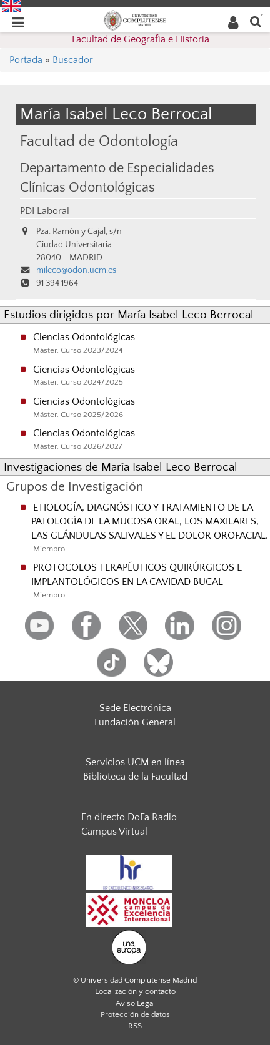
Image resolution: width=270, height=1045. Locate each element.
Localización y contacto (135, 991)
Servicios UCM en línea (135, 762)
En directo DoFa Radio (129, 817)
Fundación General (135, 722)
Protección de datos (135, 1014)
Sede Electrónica (135, 708)
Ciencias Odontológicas (84, 337)
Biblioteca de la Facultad (135, 776)
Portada (25, 60)
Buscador (72, 60)
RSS (135, 1025)
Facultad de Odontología (99, 141)
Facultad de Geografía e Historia (140, 39)
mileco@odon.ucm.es (76, 270)
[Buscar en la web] (255, 20)
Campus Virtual (114, 831)
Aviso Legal (135, 1003)
